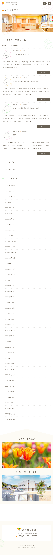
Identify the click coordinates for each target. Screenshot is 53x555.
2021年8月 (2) (9, 386)
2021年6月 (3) (9, 397)
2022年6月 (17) (10, 341)
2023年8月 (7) (9, 263)
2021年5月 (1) (9, 403)
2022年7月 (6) (9, 336)
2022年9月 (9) (9, 325)
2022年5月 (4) (9, 347)
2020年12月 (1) (10, 408)
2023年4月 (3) (9, 286)
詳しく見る (44, 72)
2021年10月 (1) (10, 375)
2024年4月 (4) (9, 219)
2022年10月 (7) (10, 319)
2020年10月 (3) (10, 419)
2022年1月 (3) (9, 364)
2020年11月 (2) (10, 414)
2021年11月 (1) (9, 369)
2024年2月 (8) (10, 230)
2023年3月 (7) (9, 291)
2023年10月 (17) (10, 252)
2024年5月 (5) (9, 213)
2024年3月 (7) (9, 224)
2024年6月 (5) (9, 208)
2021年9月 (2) (9, 380)
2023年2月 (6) (9, 297)
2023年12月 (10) (10, 241)
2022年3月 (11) (10, 358)
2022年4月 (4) (9, 353)
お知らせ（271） (10, 170)
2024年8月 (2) (10, 197)
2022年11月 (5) (10, 314)
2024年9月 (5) (9, 191)
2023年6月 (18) (10, 275)
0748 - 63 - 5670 (28, 536)
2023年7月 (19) (10, 269)
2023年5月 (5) (9, 280)
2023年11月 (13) (10, 247)
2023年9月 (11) (10, 258)
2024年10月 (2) (10, 185)
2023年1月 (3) (9, 302)
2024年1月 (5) (9, 236)
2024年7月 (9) (9, 202)
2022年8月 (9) (10, 330)
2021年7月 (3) (9, 392)
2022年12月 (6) (10, 308)
